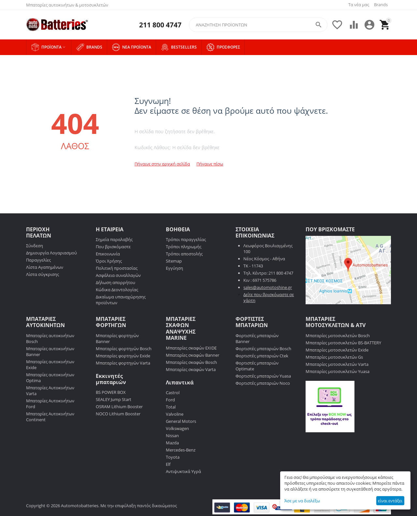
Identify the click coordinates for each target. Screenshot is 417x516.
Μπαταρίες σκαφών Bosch (191, 362)
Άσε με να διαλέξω (302, 501)
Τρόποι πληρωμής (183, 247)
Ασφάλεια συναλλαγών (118, 275)
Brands (381, 4)
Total (171, 407)
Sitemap (174, 261)
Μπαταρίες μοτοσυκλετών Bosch (338, 335)
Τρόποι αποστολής (184, 254)
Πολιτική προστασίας (116, 268)
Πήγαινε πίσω (209, 164)
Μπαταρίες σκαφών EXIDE (191, 348)
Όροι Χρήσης (109, 261)
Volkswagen (177, 428)
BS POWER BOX (111, 392)
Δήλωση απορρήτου (115, 282)
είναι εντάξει (390, 501)
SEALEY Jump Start (113, 399)
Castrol (173, 392)
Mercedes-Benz (180, 450)
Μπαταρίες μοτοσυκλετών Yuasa (337, 371)
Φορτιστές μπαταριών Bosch (263, 348)
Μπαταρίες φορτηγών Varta (123, 363)
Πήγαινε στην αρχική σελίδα (162, 164)
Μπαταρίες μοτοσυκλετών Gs (334, 357)
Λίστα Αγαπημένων (44, 267)
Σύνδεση (34, 246)
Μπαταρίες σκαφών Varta (191, 369)
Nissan (172, 435)
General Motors (181, 421)
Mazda (172, 443)
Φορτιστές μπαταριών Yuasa (263, 376)
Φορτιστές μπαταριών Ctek (262, 356)
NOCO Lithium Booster (118, 414)
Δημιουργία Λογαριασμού (51, 253)
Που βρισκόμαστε (113, 247)
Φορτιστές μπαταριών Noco (263, 383)
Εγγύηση (174, 268)
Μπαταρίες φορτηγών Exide (123, 356)
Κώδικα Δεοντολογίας (117, 290)
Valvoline (174, 414)
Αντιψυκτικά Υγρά (183, 471)
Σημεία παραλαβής (114, 239)
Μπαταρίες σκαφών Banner (192, 355)
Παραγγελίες (38, 260)
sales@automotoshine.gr (267, 287)
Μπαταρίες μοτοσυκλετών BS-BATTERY (343, 343)
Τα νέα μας (358, 4)
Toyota (173, 457)
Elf (168, 464)
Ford (170, 400)
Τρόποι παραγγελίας (186, 239)
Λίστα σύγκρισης (42, 274)
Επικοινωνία (108, 254)
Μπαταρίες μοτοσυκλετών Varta (337, 364)
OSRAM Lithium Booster (119, 406)
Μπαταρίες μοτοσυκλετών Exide (337, 350)
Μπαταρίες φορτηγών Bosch (123, 348)
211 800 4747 (160, 25)
